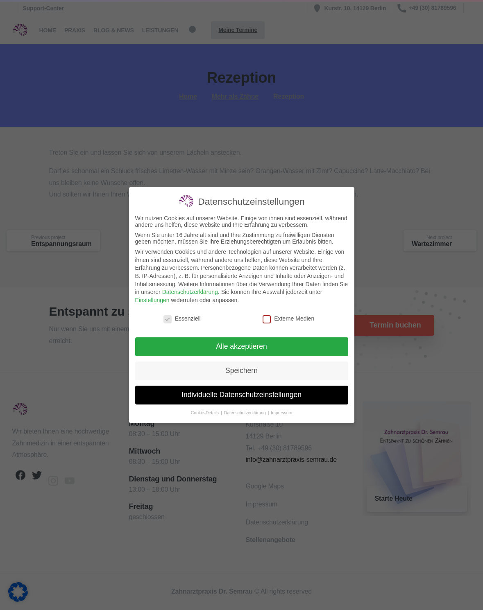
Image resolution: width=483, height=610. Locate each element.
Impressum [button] (281, 412)
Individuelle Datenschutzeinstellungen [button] (241, 394)
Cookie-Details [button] (205, 412)
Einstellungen (152, 299)
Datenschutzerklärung (190, 291)
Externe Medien (288, 318)
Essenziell (182, 318)
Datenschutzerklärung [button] (245, 412)
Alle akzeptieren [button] (241, 346)
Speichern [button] (241, 370)
